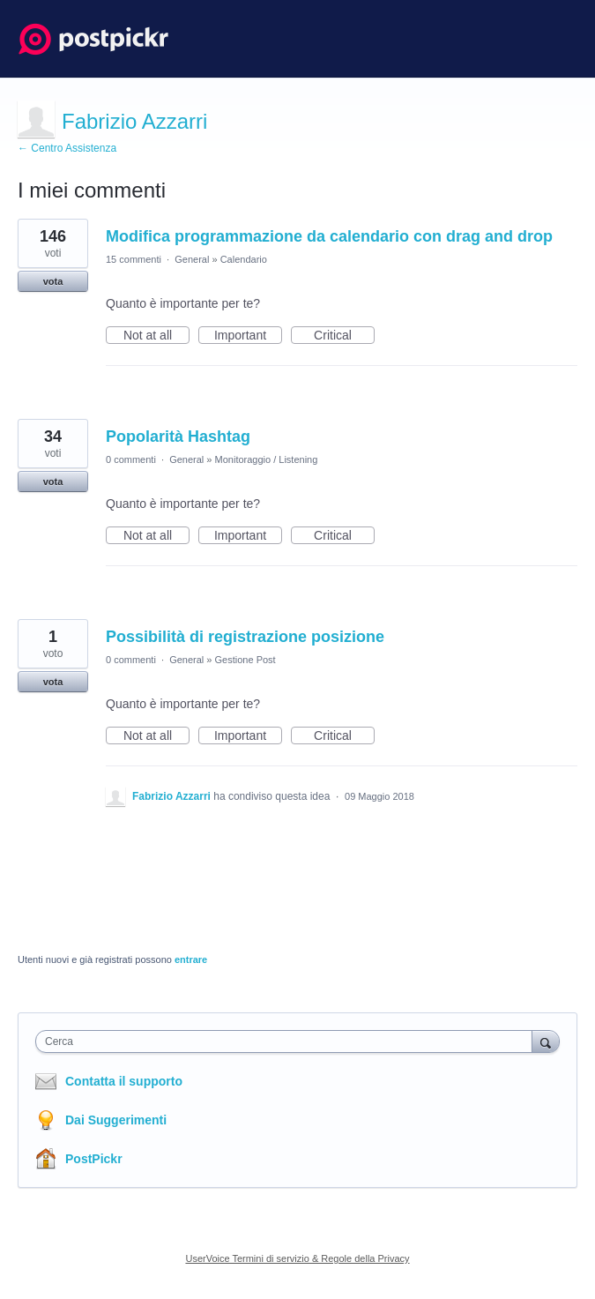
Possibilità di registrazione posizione (245, 637)
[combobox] (288, 1041)
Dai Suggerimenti (116, 1120)
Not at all (156, 336)
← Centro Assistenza (67, 148)
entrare (191, 959)
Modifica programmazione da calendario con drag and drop (329, 236)
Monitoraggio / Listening (266, 459)
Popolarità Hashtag (178, 436)
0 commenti (131, 459)
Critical (344, 336)
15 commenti (133, 259)
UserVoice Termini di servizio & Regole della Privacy (297, 1258)
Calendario (243, 259)
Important (248, 336)
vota (53, 281)
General (192, 259)
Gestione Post (245, 659)
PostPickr (94, 1159)
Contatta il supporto (123, 1081)
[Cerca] (546, 1041)
